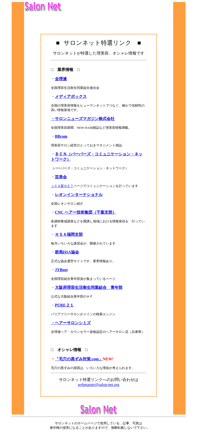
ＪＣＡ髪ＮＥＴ (62, 186)
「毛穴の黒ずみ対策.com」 (79, 359)
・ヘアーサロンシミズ (71, 323)
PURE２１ (64, 305)
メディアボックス (71, 96)
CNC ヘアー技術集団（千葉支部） (85, 212)
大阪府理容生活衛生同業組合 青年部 (88, 287)
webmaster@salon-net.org (98, 384)
